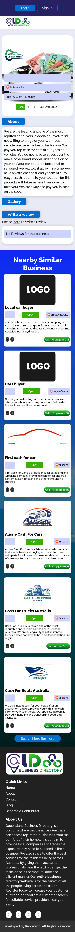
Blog (9, 805)
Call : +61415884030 (57, 566)
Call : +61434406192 (57, 339)
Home (10, 788)
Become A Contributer (22, 811)
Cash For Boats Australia (27, 690)
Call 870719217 (48, 107)
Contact (12, 799)
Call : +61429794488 (57, 413)
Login (25, 8)
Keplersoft (33, 926)
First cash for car (20, 457)
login (16, 222)
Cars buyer (15, 384)
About (10, 793)
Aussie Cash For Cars (23, 534)
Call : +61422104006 (57, 489)
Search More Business (37, 739)
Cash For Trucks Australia (28, 611)
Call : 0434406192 (58, 646)
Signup (47, 8)
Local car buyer (19, 307)
